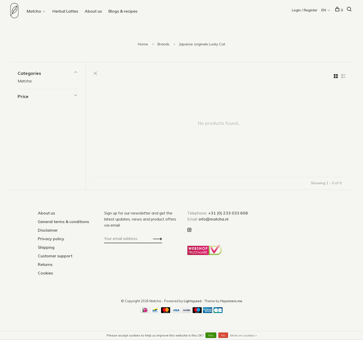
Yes (211, 335)
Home (143, 44)
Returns (45, 264)
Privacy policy (51, 238)
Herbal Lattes (65, 11)
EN (324, 10)
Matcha (34, 11)
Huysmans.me (231, 301)
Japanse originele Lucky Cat (202, 44)
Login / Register (305, 10)
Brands (163, 44)
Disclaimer (48, 230)
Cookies (45, 272)
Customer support (55, 255)
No (223, 335)
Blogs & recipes (122, 11)
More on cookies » (243, 335)
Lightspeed (192, 301)
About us (93, 11)
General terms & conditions (63, 221)
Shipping (46, 247)
